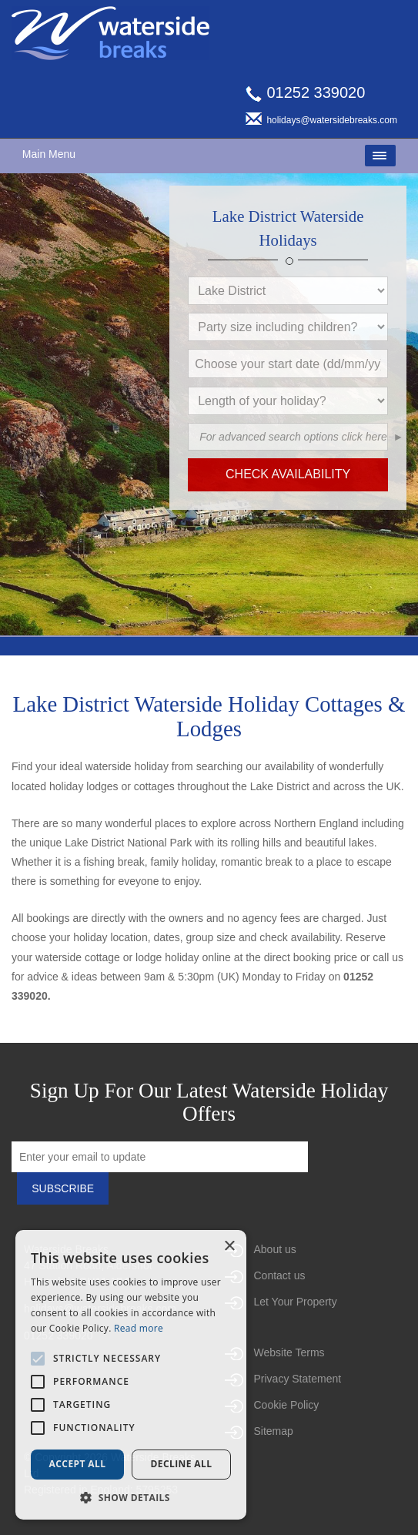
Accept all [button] (77, 1463)
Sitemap (273, 1431)
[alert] (130, 1375)
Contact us (280, 1275)
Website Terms (289, 1352)
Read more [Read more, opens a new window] (138, 1328)
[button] (380, 382)
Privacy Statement (298, 1378)
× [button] (229, 1246)
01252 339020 (305, 92)
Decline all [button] (181, 1463)
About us (275, 1249)
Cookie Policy (286, 1405)
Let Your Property (295, 1301)
